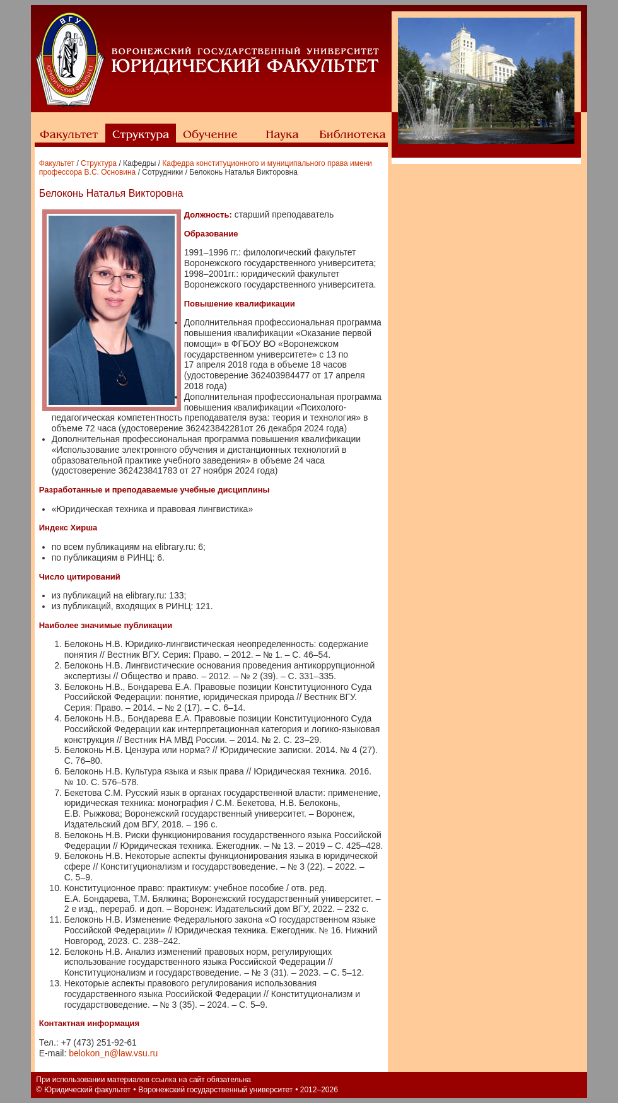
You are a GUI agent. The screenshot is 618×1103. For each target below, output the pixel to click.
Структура (99, 163)
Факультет (56, 163)
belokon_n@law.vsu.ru (113, 1053)
